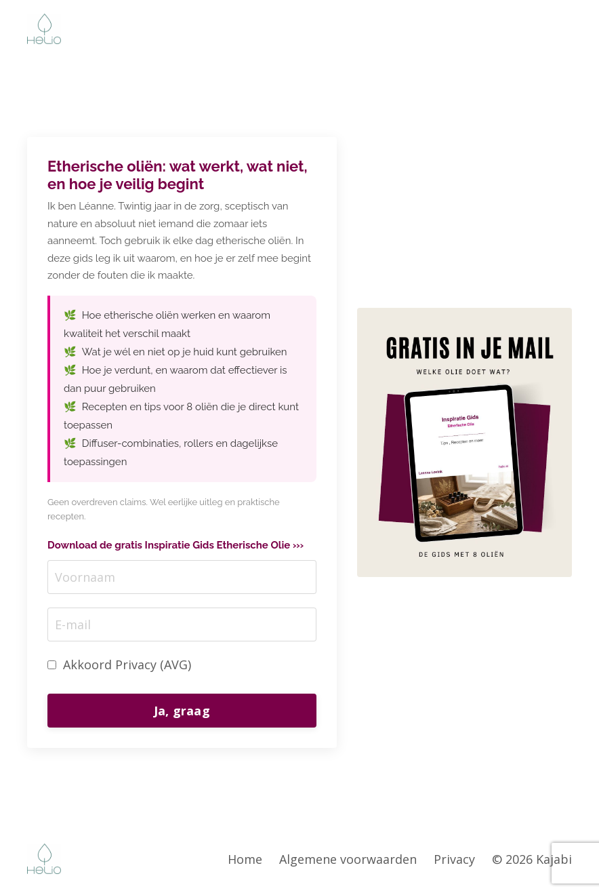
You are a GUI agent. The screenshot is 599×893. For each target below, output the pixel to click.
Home (245, 859)
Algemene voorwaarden (348, 859)
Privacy (454, 859)
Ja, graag (182, 710)
